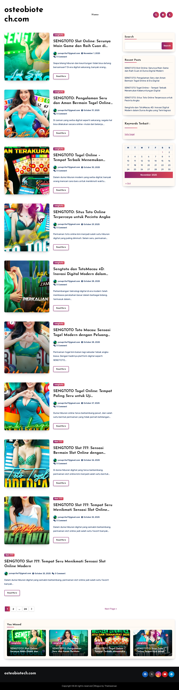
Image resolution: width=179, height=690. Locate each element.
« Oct (128, 183)
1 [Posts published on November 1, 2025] (162, 152)
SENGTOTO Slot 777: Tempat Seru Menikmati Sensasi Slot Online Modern (82, 510)
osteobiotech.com (20, 673)
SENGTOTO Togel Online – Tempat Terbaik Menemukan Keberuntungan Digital (78, 160)
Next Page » (111, 609)
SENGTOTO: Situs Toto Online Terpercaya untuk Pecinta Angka (149, 99)
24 (25, 609)
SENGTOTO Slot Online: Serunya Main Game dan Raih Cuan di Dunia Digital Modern (82, 46)
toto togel (130, 134)
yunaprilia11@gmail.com (66, 53)
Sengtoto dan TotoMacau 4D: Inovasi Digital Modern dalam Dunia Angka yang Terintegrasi (80, 274)
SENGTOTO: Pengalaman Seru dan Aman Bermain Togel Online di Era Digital (82, 103)
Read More (61, 76)
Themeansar (110, 686)
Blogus (97, 686)
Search (129, 37)
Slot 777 (58, 442)
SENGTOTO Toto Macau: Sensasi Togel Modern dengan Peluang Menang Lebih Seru (81, 335)
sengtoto (58, 35)
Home (95, 14)
